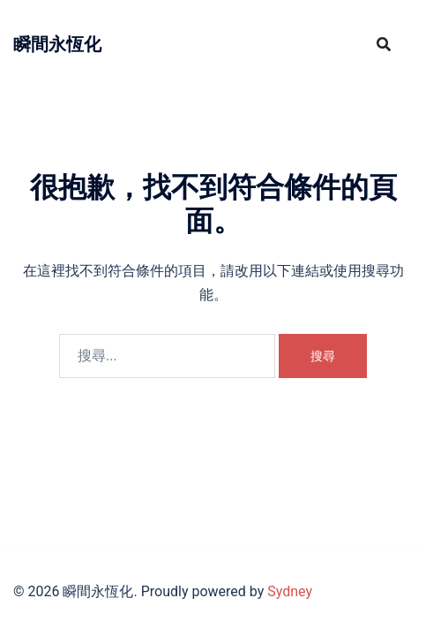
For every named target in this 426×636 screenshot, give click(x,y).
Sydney (289, 591)
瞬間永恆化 (57, 44)
